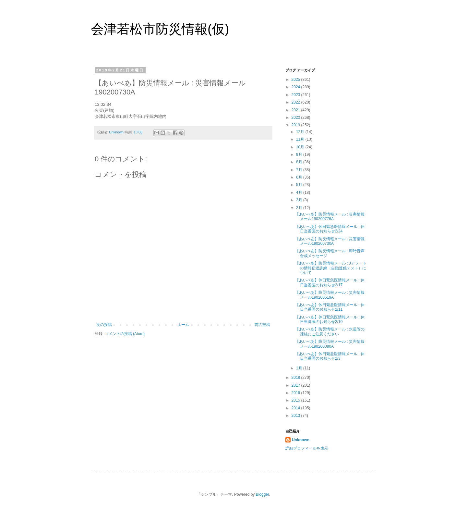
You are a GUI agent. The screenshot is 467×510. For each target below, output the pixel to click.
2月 (299, 207)
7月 (299, 170)
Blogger (262, 494)
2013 (296, 415)
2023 (296, 95)
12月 (300, 132)
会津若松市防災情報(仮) (160, 29)
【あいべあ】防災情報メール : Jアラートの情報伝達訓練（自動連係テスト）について (330, 268)
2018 (296, 377)
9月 (299, 154)
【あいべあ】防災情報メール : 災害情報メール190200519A (330, 294)
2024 (296, 87)
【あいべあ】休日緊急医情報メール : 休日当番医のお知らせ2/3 (330, 356)
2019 (296, 125)
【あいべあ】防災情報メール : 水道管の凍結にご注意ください (330, 331)
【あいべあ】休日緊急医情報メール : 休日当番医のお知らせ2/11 (330, 307)
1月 (299, 368)
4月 (299, 192)
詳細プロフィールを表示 (306, 448)
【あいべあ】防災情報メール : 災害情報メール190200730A (330, 241)
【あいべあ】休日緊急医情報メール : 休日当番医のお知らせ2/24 (330, 228)
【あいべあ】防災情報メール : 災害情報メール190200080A (330, 343)
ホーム (183, 324)
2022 (296, 102)
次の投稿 (104, 324)
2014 (296, 408)
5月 (299, 184)
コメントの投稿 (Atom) (125, 333)
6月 (299, 177)
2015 (296, 400)
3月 (299, 200)
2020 (296, 117)
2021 (296, 110)
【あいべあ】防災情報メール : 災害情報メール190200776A (330, 216)
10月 (300, 147)
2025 (296, 79)
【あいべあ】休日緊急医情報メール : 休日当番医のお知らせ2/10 (330, 319)
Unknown (300, 440)
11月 (300, 139)
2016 (296, 393)
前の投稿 (262, 324)
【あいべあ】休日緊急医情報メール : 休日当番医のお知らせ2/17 (330, 282)
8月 (299, 162)
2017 (296, 385)
